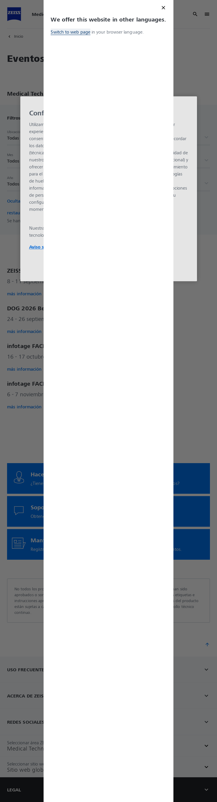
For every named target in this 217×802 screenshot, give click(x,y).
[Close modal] (163, 8)
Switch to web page (70, 32)
